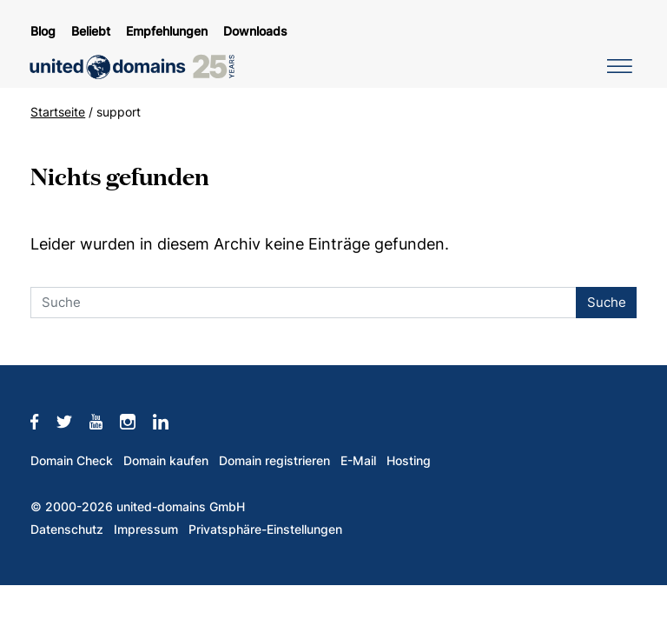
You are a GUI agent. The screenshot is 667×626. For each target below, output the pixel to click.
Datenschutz (66, 529)
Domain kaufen (165, 461)
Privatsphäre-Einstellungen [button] (265, 529)
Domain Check (71, 461)
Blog (43, 31)
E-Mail (358, 461)
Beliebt (90, 31)
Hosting (408, 461)
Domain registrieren (274, 461)
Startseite (57, 112)
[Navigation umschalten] (617, 65)
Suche (606, 302)
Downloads (255, 31)
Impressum (146, 529)
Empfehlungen (167, 31)
